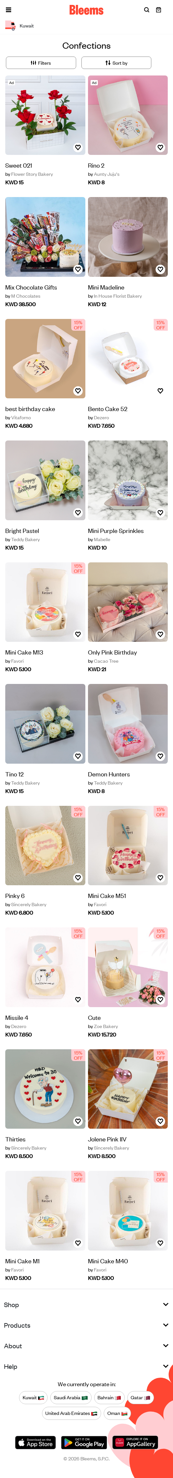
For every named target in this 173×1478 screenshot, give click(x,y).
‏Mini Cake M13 (24, 652)
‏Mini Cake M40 (108, 1260)
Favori (14, 660)
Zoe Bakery (103, 1026)
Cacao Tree (103, 660)
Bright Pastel (22, 530)
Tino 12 (14, 774)
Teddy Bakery (22, 539)
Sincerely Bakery (25, 904)
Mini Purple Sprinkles (116, 530)
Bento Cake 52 (107, 408)
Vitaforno (18, 417)
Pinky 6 (15, 895)
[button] (8, 10)
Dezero (98, 417)
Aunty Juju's (103, 173)
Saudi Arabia (71, 1397)
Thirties (15, 1139)
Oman (117, 1413)
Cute (94, 1017)
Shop (11, 1304)
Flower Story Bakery (29, 173)
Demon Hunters (109, 774)
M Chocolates (22, 295)
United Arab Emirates (71, 1413)
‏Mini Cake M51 (107, 895)
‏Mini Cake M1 (22, 1260)
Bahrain (109, 1397)
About (13, 1345)
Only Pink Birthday (112, 652)
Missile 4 (16, 1017)
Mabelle (99, 539)
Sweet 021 (18, 165)
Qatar (140, 1397)
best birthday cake (30, 408)
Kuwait (33, 1397)
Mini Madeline (106, 287)
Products (17, 1324)
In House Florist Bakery (115, 295)
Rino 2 (96, 165)
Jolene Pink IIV (107, 1139)
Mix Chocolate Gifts (31, 287)
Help (10, 1366)
